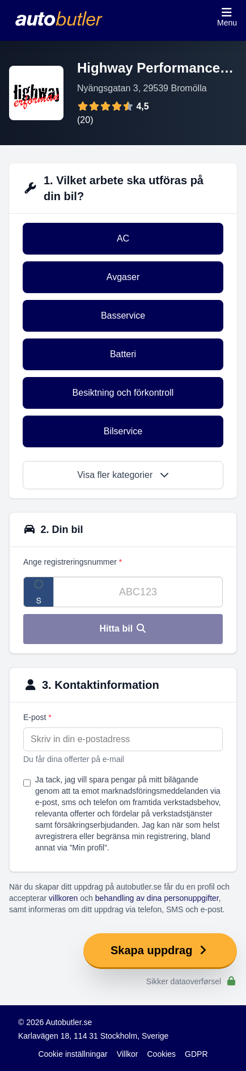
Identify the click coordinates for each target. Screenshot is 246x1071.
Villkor (127, 1054)
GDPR (196, 1054)
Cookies (161, 1054)
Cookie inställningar (72, 1054)
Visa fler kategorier (123, 475)
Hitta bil (122, 628)
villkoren (63, 898)
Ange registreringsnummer (72, 561)
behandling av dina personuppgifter (157, 898)
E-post (37, 717)
